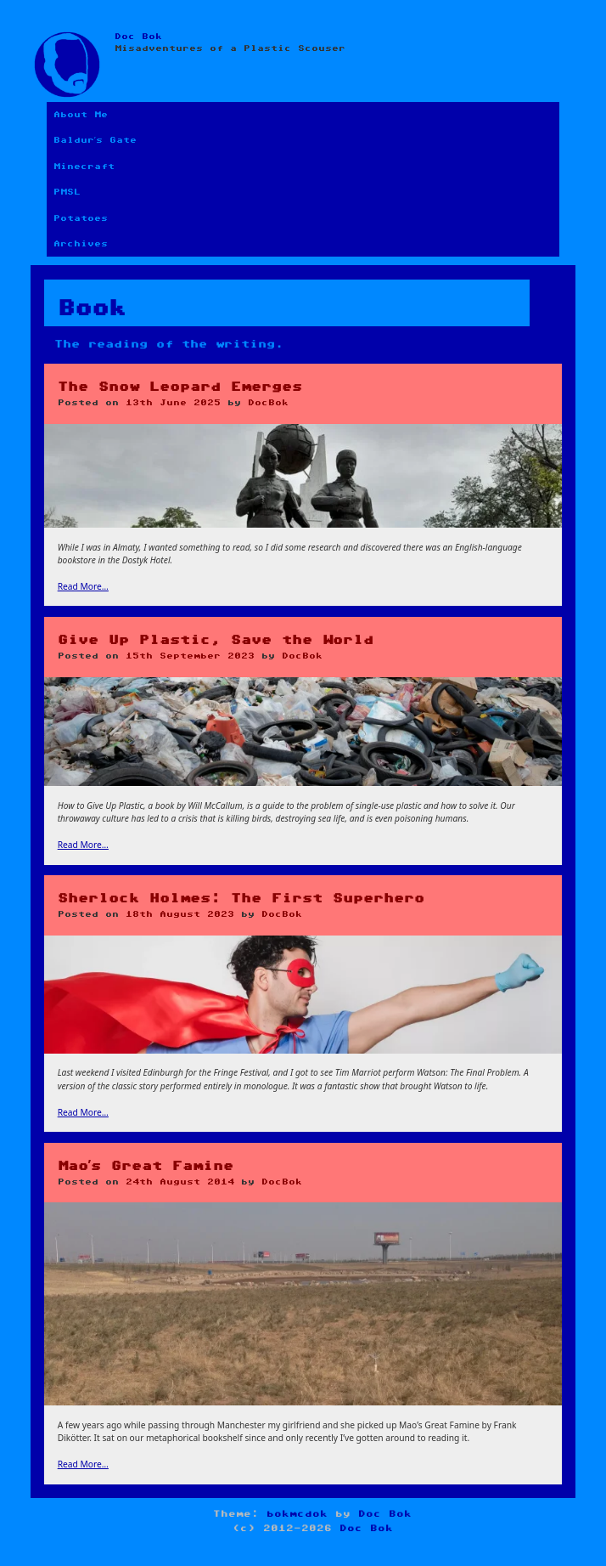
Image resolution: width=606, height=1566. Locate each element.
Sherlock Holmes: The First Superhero (241, 898)
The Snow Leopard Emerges (180, 387)
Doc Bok (138, 36)
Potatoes (80, 218)
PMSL (67, 192)
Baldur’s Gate (95, 140)
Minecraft (84, 166)
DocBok (268, 402)
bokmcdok (297, 1514)
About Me (80, 114)
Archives (80, 243)
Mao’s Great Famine (145, 1166)
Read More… (83, 586)
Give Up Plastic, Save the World (215, 640)
